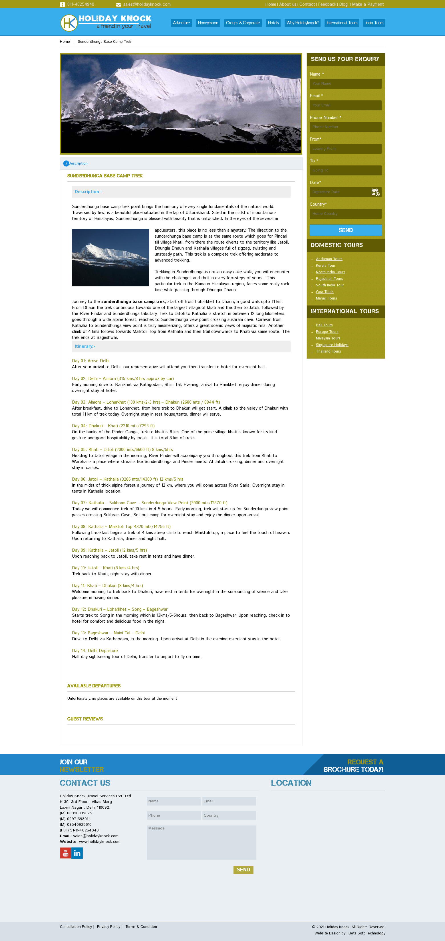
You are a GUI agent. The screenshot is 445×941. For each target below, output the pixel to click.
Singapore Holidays (332, 345)
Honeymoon (208, 23)
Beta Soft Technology (366, 933)
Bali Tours (324, 325)
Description (78, 163)
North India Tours (330, 272)
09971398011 (78, 819)
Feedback (327, 4)
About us (288, 4)
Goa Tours (325, 292)
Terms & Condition (141, 927)
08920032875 (79, 813)
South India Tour (330, 285)
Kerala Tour (325, 265)
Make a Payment (368, 4)
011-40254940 (80, 4)
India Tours (374, 23)
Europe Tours (327, 332)
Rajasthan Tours (329, 279)
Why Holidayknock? (303, 23)
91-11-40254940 (84, 830)
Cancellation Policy (76, 927)
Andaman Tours (329, 259)
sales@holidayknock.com (147, 4)
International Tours (342, 23)
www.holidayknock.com (99, 842)
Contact (307, 4)
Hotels (273, 23)
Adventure (181, 23)
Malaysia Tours (328, 338)
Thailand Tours (328, 351)
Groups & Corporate (243, 23)
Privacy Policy (108, 927)
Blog (343, 4)
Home (270, 4)
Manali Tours (326, 298)
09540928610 (79, 824)
